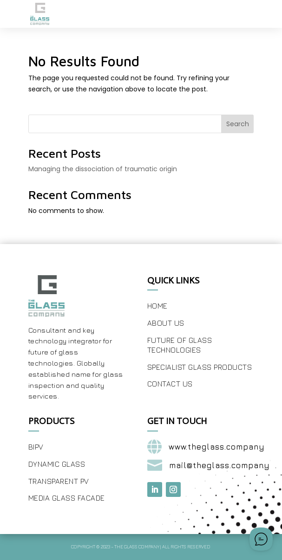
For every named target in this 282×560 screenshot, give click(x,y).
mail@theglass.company (219, 465)
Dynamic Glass (56, 464)
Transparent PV (58, 481)
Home (157, 306)
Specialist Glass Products (199, 367)
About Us (165, 323)
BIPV (36, 447)
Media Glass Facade (66, 498)
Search (237, 124)
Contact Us (170, 384)
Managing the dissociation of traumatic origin (102, 169)
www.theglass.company (217, 446)
